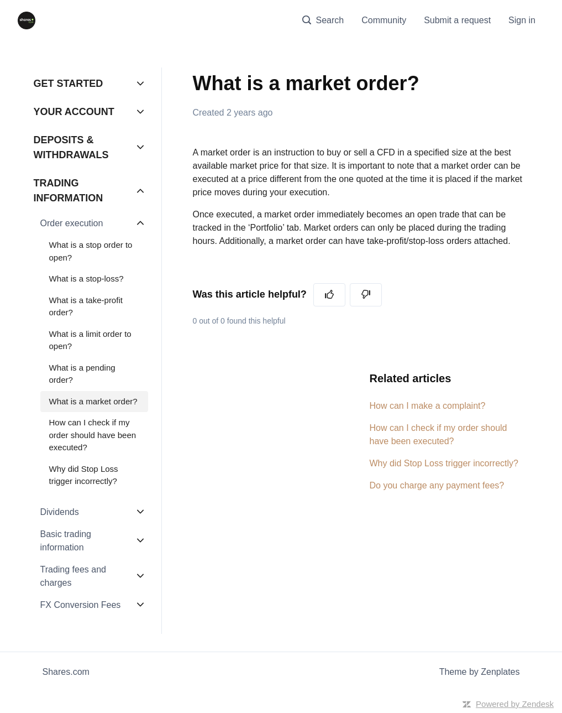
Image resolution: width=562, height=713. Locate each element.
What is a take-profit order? (86, 306)
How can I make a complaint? (428, 405)
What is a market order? (93, 401)
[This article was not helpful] (366, 294)
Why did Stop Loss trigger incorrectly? (444, 463)
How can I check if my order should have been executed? (438, 434)
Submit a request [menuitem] (457, 20)
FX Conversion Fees (80, 605)
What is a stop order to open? (91, 251)
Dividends (59, 512)
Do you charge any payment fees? (437, 485)
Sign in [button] (521, 20)
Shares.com (66, 671)
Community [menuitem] (383, 20)
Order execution (71, 223)
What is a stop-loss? (86, 278)
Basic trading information (66, 540)
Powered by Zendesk (515, 704)
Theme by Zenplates (479, 670)
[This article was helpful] (329, 294)
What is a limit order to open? (90, 340)
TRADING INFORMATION (68, 191)
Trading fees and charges (73, 576)
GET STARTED (68, 83)
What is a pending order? (82, 374)
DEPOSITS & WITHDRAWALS (71, 147)
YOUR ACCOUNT (74, 111)
